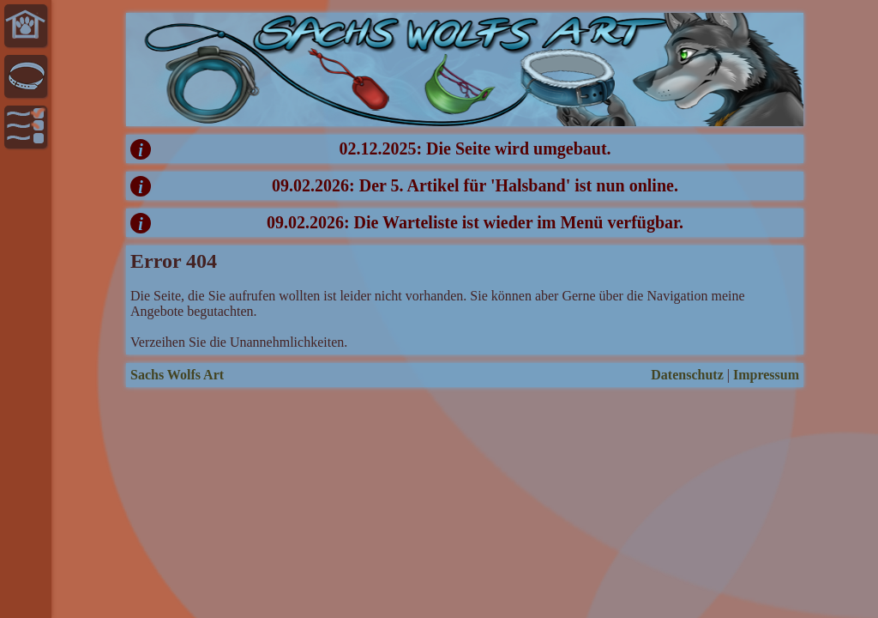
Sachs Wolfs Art (177, 374)
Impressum (766, 374)
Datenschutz (687, 374)
